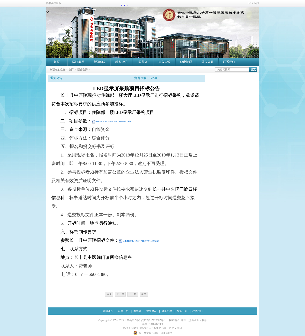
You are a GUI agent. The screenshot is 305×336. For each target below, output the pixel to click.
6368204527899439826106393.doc (114, 121)
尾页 (143, 294)
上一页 (120, 294)
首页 (57, 62)
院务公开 (82, 69)
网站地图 (173, 320)
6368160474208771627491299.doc (141, 240)
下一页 (133, 294)
